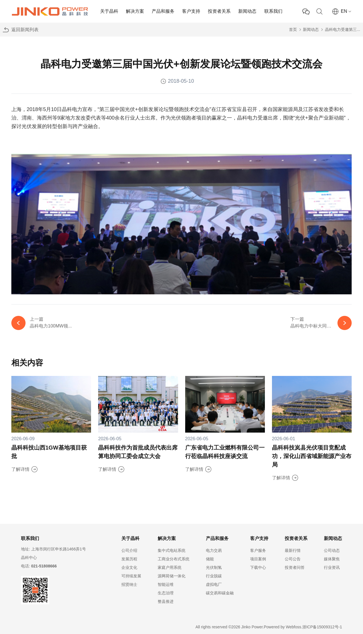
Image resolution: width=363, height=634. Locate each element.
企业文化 (129, 567)
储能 (210, 559)
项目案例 (258, 559)
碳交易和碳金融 (220, 593)
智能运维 (166, 584)
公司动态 (332, 550)
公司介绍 (129, 550)
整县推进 (166, 601)
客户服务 (258, 550)
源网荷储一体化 (171, 576)
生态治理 (166, 593)
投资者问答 (295, 567)
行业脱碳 (214, 576)
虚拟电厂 (214, 584)
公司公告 (293, 559)
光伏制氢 (214, 567)
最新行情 (293, 550)
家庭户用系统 (170, 567)
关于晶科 (109, 11)
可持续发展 (131, 576)
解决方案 (135, 11)
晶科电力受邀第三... (342, 29)
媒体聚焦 (332, 559)
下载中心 (258, 567)
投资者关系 (219, 11)
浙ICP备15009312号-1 (322, 627)
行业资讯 (332, 567)
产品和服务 (163, 11)
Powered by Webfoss (282, 627)
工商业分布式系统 (173, 559)
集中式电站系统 (171, 550)
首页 (293, 29)
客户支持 (191, 11)
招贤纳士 (129, 584)
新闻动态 (247, 11)
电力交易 (214, 550)
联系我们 (273, 11)
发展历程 (129, 559)
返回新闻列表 (25, 29)
